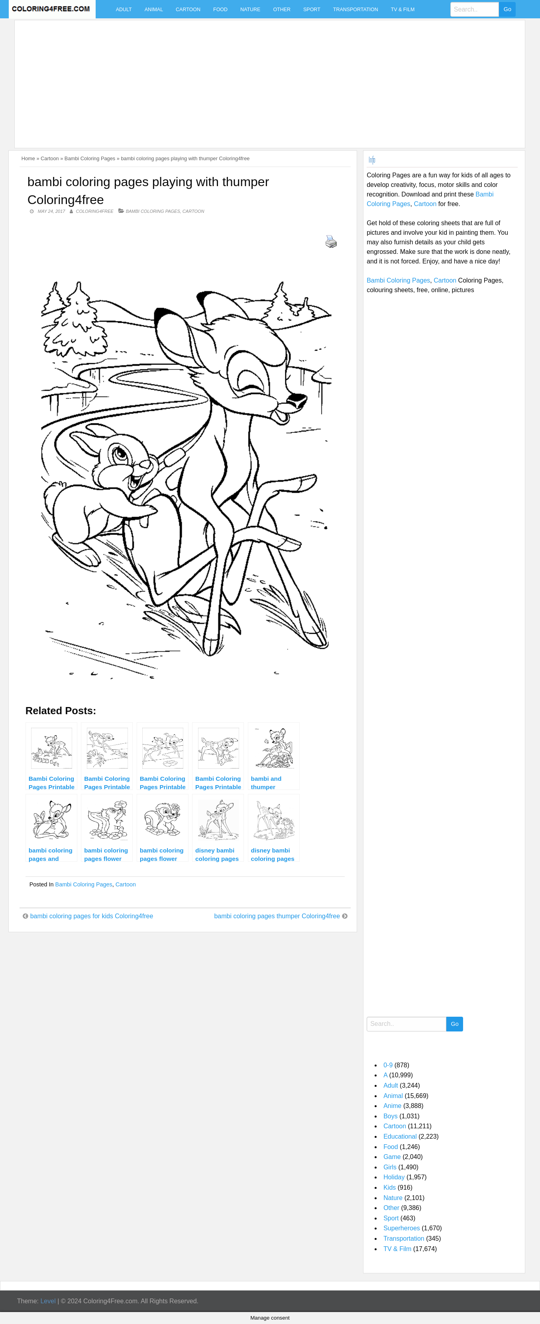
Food (220, 9)
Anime (392, 1105)
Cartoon (188, 9)
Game (392, 1156)
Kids (389, 1187)
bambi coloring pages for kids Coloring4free (91, 916)
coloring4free (94, 211)
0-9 (388, 1065)
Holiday (394, 1177)
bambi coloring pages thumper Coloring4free (277, 916)
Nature (250, 9)
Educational (400, 1136)
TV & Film (403, 9)
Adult (124, 9)
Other (282, 9)
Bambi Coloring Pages (90, 158)
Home (28, 158)
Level (47, 1301)
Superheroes (401, 1228)
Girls (390, 1167)
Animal (154, 9)
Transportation (355, 9)
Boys (390, 1116)
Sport (311, 9)
